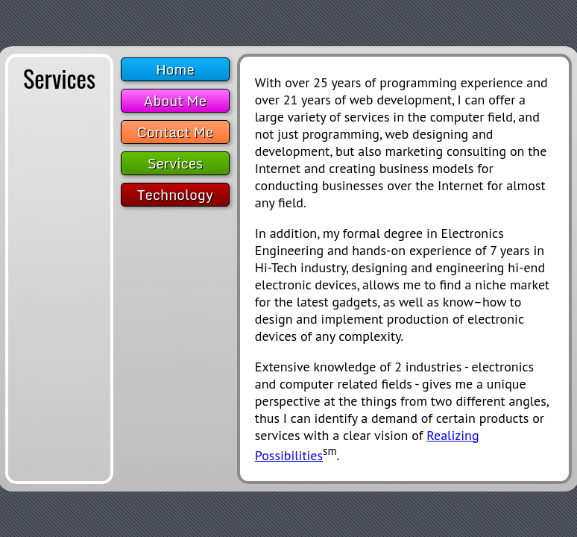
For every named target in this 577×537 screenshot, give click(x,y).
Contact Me (175, 132)
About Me (175, 101)
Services (175, 163)
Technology (175, 194)
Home (175, 69)
